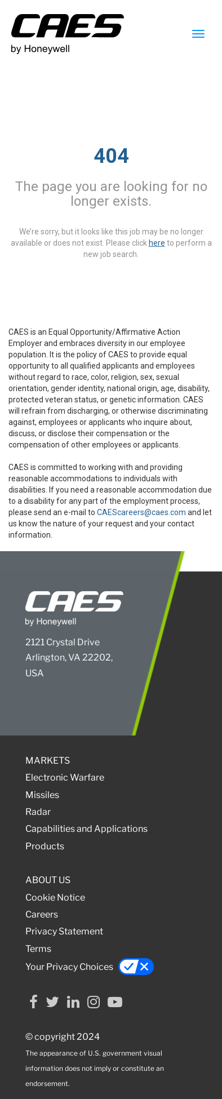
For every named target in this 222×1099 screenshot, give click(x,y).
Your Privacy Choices (89, 966)
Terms (38, 948)
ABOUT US (47, 880)
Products (44, 846)
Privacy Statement (64, 931)
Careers (41, 914)
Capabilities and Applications (86, 828)
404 (111, 156)
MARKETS (47, 760)
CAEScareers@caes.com (141, 512)
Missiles (42, 795)
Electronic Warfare (64, 777)
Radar (38, 811)
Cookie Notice (55, 897)
